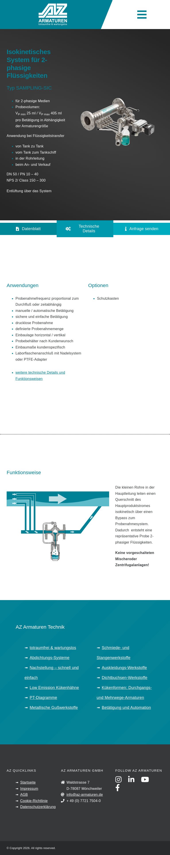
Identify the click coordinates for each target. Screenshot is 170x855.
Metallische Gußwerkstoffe (54, 707)
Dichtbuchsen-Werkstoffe (124, 677)
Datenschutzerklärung (38, 807)
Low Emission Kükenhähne (54, 687)
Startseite (28, 782)
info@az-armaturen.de (84, 794)
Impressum (29, 788)
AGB (24, 794)
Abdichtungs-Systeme (50, 657)
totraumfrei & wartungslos (53, 648)
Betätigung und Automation (126, 707)
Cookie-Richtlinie (34, 801)
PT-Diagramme (43, 697)
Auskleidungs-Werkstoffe (124, 667)
